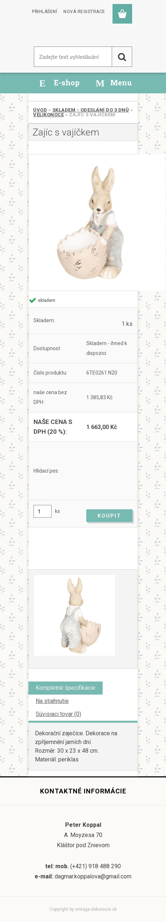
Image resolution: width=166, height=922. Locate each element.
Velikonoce (48, 114)
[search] (122, 56)
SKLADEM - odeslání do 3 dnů (90, 110)
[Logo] (63, 32)
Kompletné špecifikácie (65, 687)
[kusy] (42, 511)
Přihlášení (44, 11)
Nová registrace (84, 11)
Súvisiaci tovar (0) (58, 714)
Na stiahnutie (52, 700)
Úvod (40, 110)
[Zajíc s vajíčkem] (83, 222)
